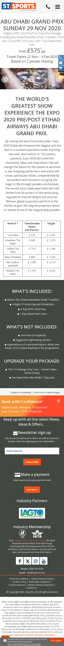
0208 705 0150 (36, 568)
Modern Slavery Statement (40, 584)
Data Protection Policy (42, 578)
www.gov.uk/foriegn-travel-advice (29, 540)
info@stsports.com (36, 572)
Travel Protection (17, 584)
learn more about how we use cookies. (24, 644)
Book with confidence (39, 581)
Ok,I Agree (56, 640)
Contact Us (31, 587)
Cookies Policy (19, 581)
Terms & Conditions (19, 578)
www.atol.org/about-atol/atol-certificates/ (35, 634)
